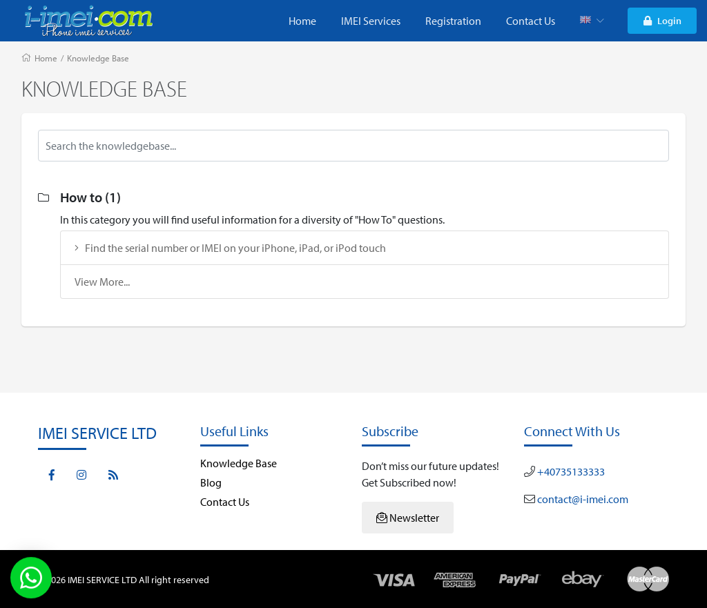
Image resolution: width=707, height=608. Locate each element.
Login (662, 20)
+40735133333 (570, 471)
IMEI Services (370, 21)
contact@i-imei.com (581, 499)
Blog (211, 482)
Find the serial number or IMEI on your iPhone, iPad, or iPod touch (230, 248)
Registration (453, 21)
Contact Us (530, 21)
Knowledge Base (98, 57)
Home (302, 21)
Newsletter (407, 517)
